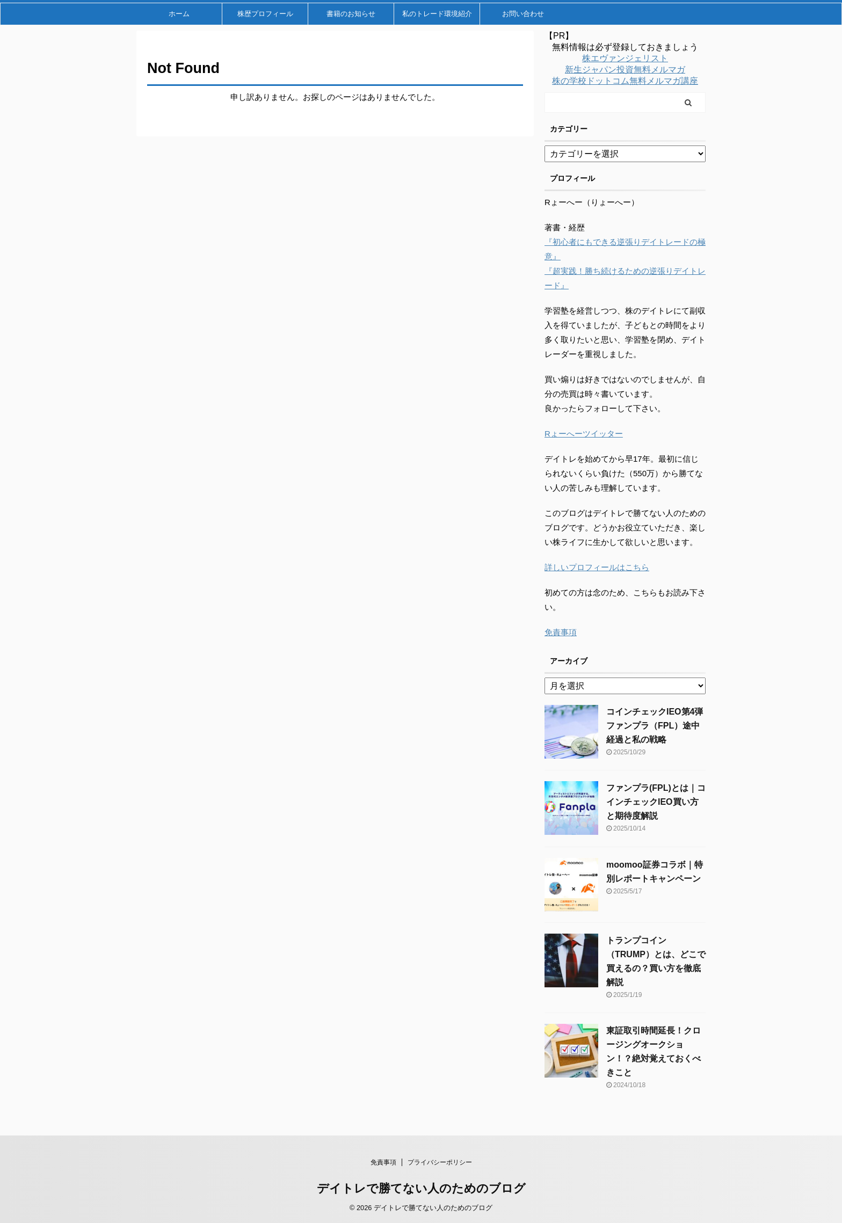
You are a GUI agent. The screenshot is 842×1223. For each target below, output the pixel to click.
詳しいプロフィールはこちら (597, 567)
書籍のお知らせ (350, 14)
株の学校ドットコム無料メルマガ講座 (625, 80)
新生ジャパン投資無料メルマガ (625, 69)
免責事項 (561, 632)
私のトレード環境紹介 (437, 14)
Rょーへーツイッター (584, 433)
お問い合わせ (523, 14)
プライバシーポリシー (440, 1162)
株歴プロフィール (265, 14)
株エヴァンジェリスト (625, 58)
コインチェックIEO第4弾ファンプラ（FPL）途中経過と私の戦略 (654, 725)
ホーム (179, 14)
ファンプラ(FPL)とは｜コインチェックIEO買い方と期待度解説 (656, 801)
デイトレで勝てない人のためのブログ (421, 1188)
